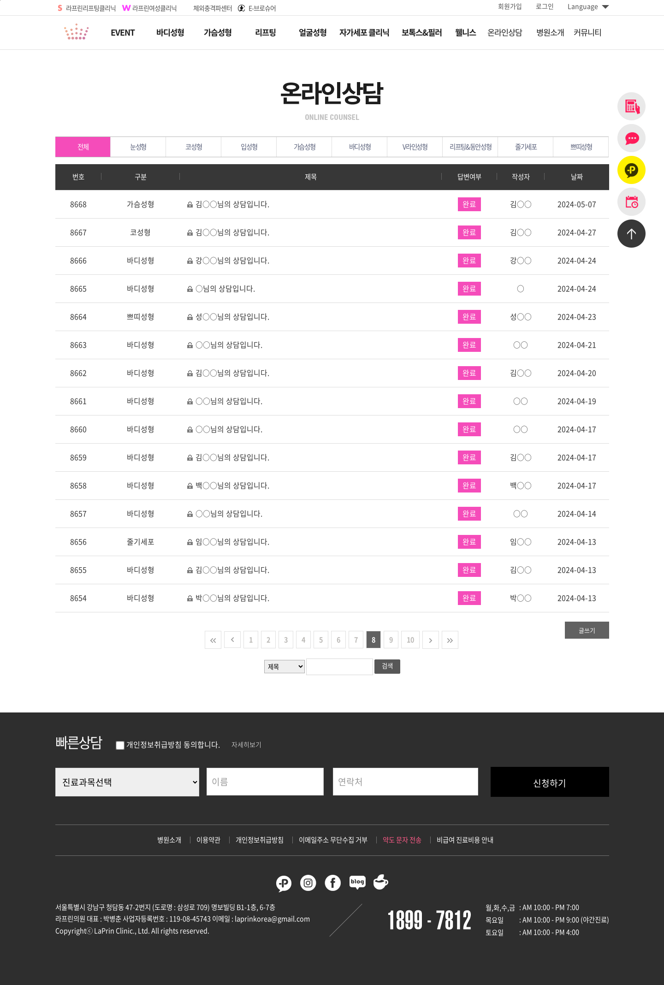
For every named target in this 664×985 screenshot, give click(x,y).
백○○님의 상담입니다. (228, 485)
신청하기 (549, 783)
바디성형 (368, 147)
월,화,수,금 (500, 907)
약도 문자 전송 (402, 840)
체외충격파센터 (212, 7)
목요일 (495, 920)
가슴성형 (313, 147)
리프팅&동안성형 (474, 147)
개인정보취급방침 (260, 840)
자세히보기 (246, 744)
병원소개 (169, 840)
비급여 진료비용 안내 (465, 840)
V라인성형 (423, 147)
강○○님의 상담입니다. (228, 260)
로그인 (545, 6)
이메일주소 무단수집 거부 (333, 840)
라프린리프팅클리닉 (91, 7)
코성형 (203, 147)
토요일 (495, 932)
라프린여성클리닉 (154, 7)
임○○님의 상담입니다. (228, 541)
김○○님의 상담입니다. (228, 204)
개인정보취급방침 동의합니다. (167, 744)
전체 (94, 147)
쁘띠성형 (589, 147)
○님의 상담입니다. (221, 288)
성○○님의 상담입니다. (228, 316)
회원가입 (510, 6)
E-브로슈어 (262, 7)
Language (588, 6)
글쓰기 (587, 630)
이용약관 (208, 840)
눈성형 (148, 147)
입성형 (259, 147)
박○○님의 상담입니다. (228, 598)
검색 (387, 665)
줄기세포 (534, 147)
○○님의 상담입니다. (224, 344)
